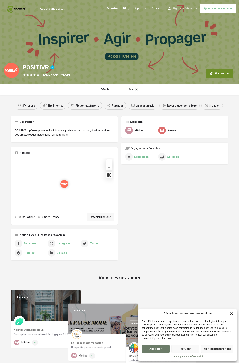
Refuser (185, 349)
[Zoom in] (109, 162)
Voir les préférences (217, 349)
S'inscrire (191, 8)
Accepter (155, 349)
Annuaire (112, 8)
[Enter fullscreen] (109, 175)
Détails (105, 89)
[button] (231, 314)
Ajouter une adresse (218, 8)
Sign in (177, 8)
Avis (133, 89)
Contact (157, 8)
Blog (126, 8)
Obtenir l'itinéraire (100, 217)
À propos (140, 8)
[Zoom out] (109, 167)
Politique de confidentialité (188, 356)
